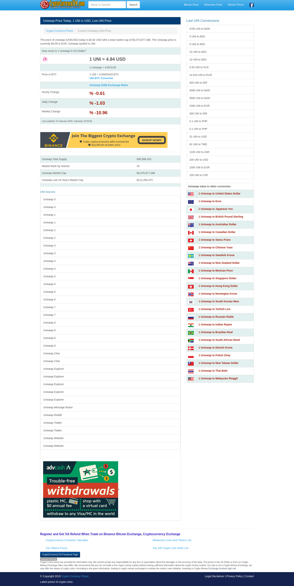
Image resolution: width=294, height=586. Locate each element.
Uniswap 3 (49, 245)
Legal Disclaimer (214, 576)
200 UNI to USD (198, 159)
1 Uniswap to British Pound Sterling (221, 216)
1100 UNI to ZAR (199, 151)
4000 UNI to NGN (199, 90)
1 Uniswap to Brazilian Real (216, 332)
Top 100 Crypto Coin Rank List (170, 548)
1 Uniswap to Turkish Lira (214, 309)
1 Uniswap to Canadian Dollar (217, 232)
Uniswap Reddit (52, 415)
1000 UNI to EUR (199, 105)
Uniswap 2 (49, 230)
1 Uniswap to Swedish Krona (216, 255)
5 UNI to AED (197, 36)
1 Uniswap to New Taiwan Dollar (218, 362)
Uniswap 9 (49, 338)
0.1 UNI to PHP (198, 121)
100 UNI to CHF (198, 175)
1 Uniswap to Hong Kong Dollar (218, 285)
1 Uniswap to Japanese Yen (216, 208)
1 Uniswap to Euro (210, 201)
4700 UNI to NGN (199, 28)
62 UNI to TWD (198, 144)
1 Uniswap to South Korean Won (219, 301)
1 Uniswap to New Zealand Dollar (219, 262)
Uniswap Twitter (52, 422)
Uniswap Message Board (58, 407)
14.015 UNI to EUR (200, 74)
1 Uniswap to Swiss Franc (215, 239)
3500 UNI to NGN (199, 98)
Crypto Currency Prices (74, 576)
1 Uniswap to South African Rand (219, 339)
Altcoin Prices (236, 4)
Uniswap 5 (49, 276)
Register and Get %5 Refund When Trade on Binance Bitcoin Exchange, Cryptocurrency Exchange (110, 534)
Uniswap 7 (49, 307)
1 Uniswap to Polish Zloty (214, 355)
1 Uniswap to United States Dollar (219, 193)
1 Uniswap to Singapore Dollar (217, 278)
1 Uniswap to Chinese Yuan (216, 247)
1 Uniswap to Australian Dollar (217, 224)
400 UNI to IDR (198, 82)
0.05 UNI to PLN (198, 67)
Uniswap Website (53, 438)
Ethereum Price (213, 4)
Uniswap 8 (49, 322)
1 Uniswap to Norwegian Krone (218, 293)
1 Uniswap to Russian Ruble (216, 316)
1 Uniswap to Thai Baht (213, 370)
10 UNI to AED (197, 51)
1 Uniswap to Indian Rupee (215, 324)
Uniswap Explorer (53, 368)
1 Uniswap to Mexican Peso (216, 270)
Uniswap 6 (49, 291)
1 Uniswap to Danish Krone (215, 347)
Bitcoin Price (191, 4)
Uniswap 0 (49, 199)
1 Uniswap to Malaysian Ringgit (218, 378)
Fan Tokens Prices (56, 548)
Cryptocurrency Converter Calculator (67, 540)
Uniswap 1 (49, 214)
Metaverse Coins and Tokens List (172, 540)
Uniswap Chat (51, 353)
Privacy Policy (234, 576)
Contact (249, 576)
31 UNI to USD (198, 136)
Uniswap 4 (49, 260)
